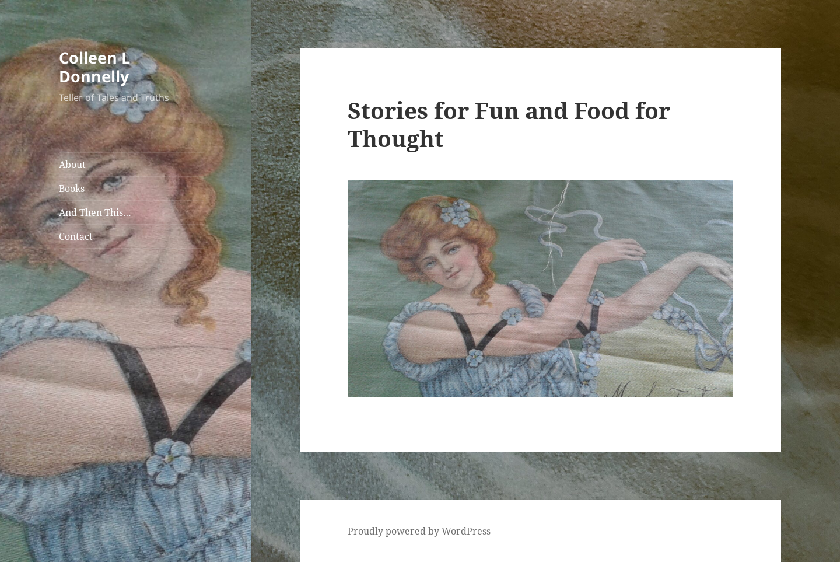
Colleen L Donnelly (94, 67)
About (72, 164)
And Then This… (95, 212)
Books (72, 188)
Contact (76, 236)
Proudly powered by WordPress (419, 531)
